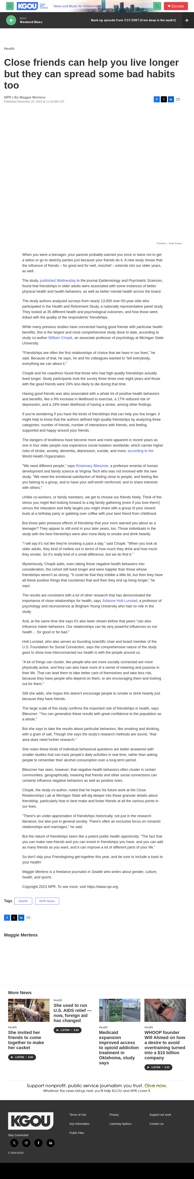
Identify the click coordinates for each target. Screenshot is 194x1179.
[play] (11, 20)
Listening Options (120, 1123)
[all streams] (188, 20)
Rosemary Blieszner (92, 466)
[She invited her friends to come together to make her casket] (29, 1010)
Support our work (160, 1114)
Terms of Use (78, 1114)
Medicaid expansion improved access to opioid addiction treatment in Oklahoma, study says (119, 1047)
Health (9, 49)
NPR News (47, 901)
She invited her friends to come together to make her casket (26, 1040)
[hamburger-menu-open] (10, 6)
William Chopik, (60, 338)
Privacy (114, 1114)
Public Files (77, 1133)
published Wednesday (58, 281)
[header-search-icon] (157, 6)
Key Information (79, 1123)
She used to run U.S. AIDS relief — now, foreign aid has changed (72, 1013)
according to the (141, 451)
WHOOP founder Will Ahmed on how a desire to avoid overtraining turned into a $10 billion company (164, 1045)
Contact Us (156, 1123)
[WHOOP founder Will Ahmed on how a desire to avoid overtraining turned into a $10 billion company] (165, 1010)
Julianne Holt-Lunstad (119, 601)
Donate (177, 6)
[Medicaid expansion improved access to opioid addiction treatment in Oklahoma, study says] (120, 1010)
